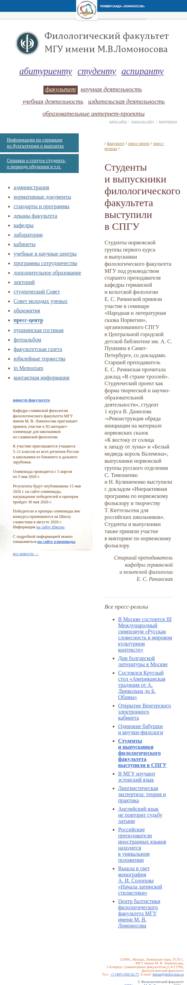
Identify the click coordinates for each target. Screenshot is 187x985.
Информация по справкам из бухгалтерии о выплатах (35, 143)
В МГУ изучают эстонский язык (136, 777)
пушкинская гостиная (38, 330)
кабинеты (25, 244)
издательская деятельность (126, 101)
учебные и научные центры (45, 254)
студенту (96, 71)
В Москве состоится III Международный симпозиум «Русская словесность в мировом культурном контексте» (145, 634)
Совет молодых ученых (41, 301)
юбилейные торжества (39, 359)
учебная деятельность (52, 101)
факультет (60, 89)
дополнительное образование (47, 273)
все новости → (26, 553)
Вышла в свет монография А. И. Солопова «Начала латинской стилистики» (140, 881)
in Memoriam (28, 368)
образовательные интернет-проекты (93, 113)
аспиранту (142, 71)
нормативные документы (42, 197)
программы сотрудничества (45, 263)
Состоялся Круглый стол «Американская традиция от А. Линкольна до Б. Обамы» (141, 685)
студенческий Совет (37, 291)
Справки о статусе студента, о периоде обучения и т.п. (36, 163)
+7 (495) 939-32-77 (124, 974)
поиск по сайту (142, 121)
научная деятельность (111, 89)
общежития (27, 310)
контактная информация (41, 377)
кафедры (24, 225)
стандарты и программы (42, 206)
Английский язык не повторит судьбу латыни (140, 815)
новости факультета (31, 400)
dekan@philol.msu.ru (168, 974)
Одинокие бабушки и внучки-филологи (140, 729)
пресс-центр (28, 320)
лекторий (24, 282)
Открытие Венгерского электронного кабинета (144, 712)
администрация (31, 187)
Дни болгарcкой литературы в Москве (143, 661)
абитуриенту (45, 71)
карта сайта (118, 121)
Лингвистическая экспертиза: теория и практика (142, 794)
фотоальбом (27, 340)
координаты (168, 121)
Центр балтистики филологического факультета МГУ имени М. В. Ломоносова (139, 913)
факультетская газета (38, 349)
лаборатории (28, 235)
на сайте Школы (50, 527)
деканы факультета (35, 216)
